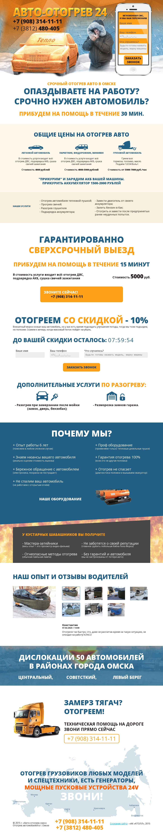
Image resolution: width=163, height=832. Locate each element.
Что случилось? (129, 41)
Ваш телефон (127, 32)
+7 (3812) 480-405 (79, 827)
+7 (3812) (36, 28)
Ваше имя (125, 23)
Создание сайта (118, 823)
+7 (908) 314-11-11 (67, 296)
